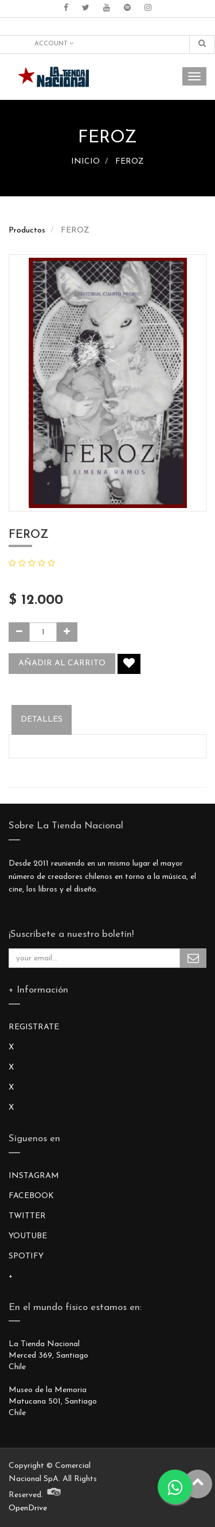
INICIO (85, 161)
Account (53, 43)
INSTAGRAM (34, 1176)
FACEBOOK (31, 1196)
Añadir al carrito (61, 663)
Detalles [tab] (41, 719)
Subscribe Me (193, 958)
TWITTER (27, 1216)
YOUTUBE (28, 1236)
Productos (27, 230)
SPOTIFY (26, 1256)
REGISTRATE (34, 1027)
